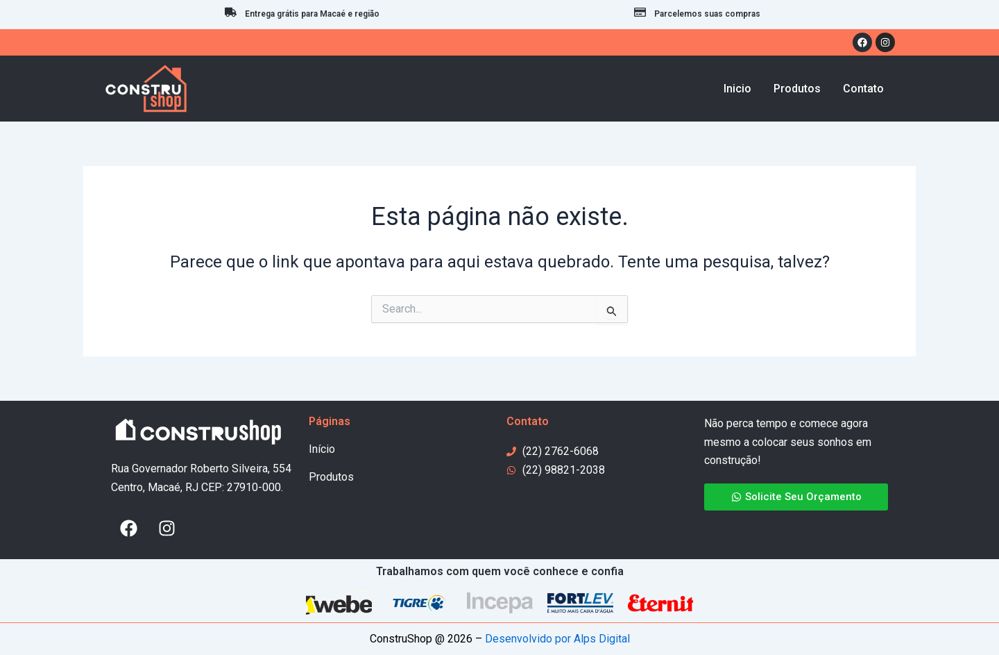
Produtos (331, 476)
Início (322, 449)
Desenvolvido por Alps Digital (557, 638)
